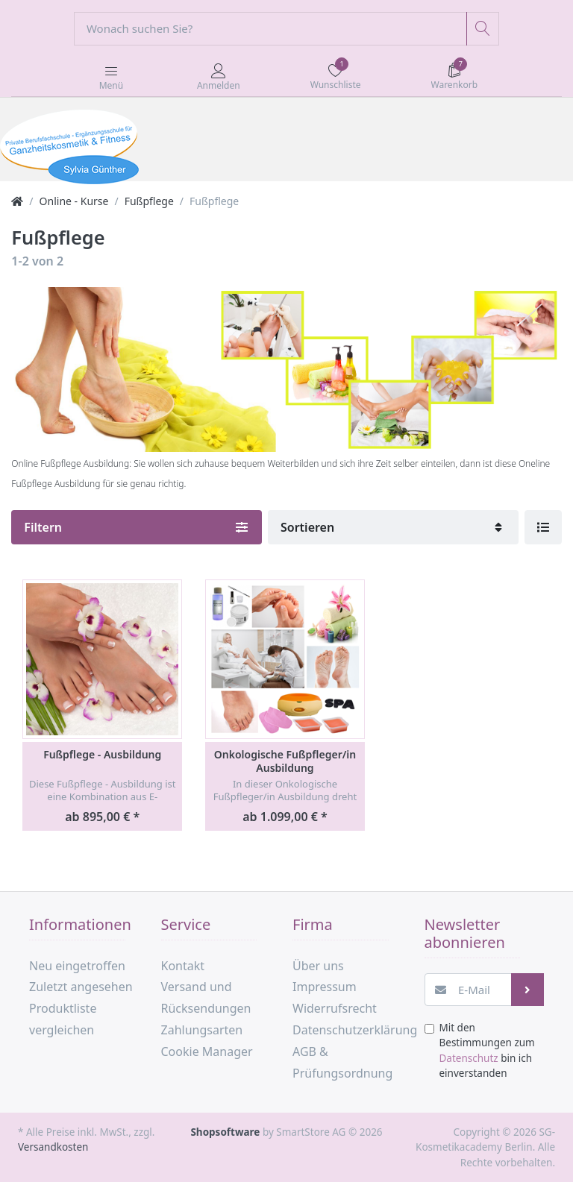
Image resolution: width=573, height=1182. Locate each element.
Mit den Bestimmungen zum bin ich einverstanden (487, 1050)
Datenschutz (468, 1058)
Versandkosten (53, 1147)
